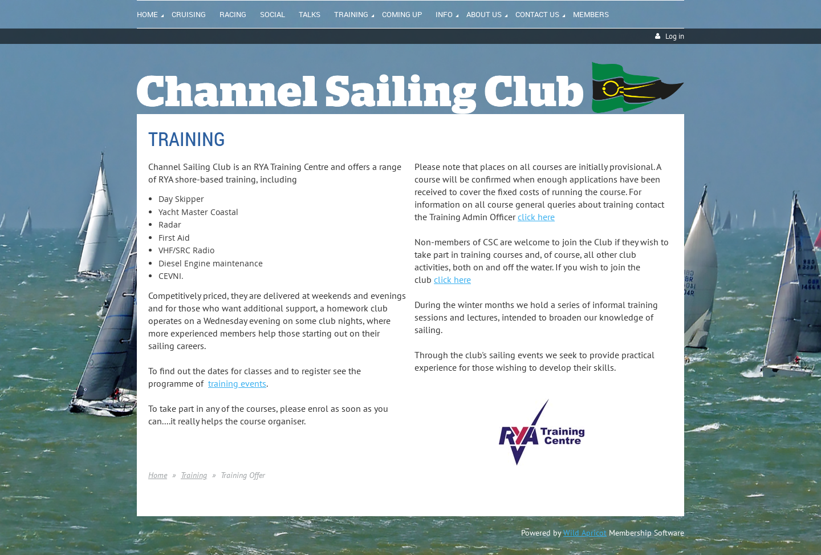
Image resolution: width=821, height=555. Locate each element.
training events (237, 383)
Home (157, 475)
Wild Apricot (585, 533)
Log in (674, 36)
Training (194, 475)
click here (536, 216)
